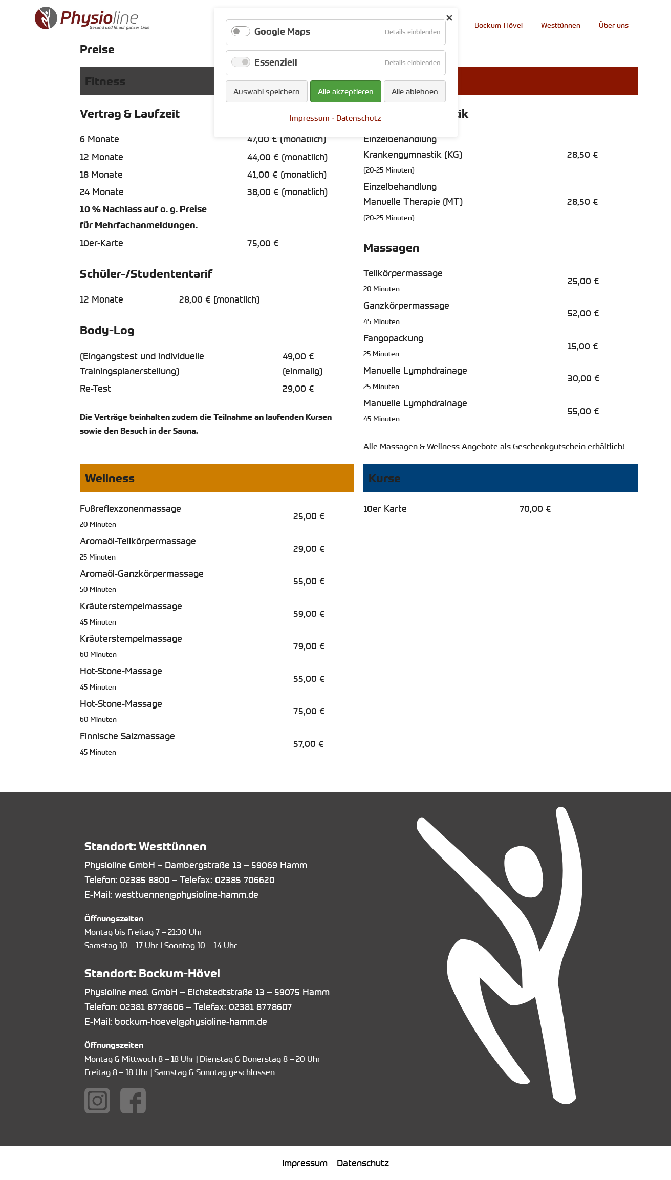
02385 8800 (145, 879)
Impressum (305, 1162)
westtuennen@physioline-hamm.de (186, 894)
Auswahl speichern (266, 91)
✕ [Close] (449, 18)
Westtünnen (560, 25)
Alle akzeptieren (346, 91)
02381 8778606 (152, 1006)
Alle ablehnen (415, 91)
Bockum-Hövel (498, 25)
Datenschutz (363, 1162)
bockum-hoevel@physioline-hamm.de (191, 1021)
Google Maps (282, 31)
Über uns (614, 25)
